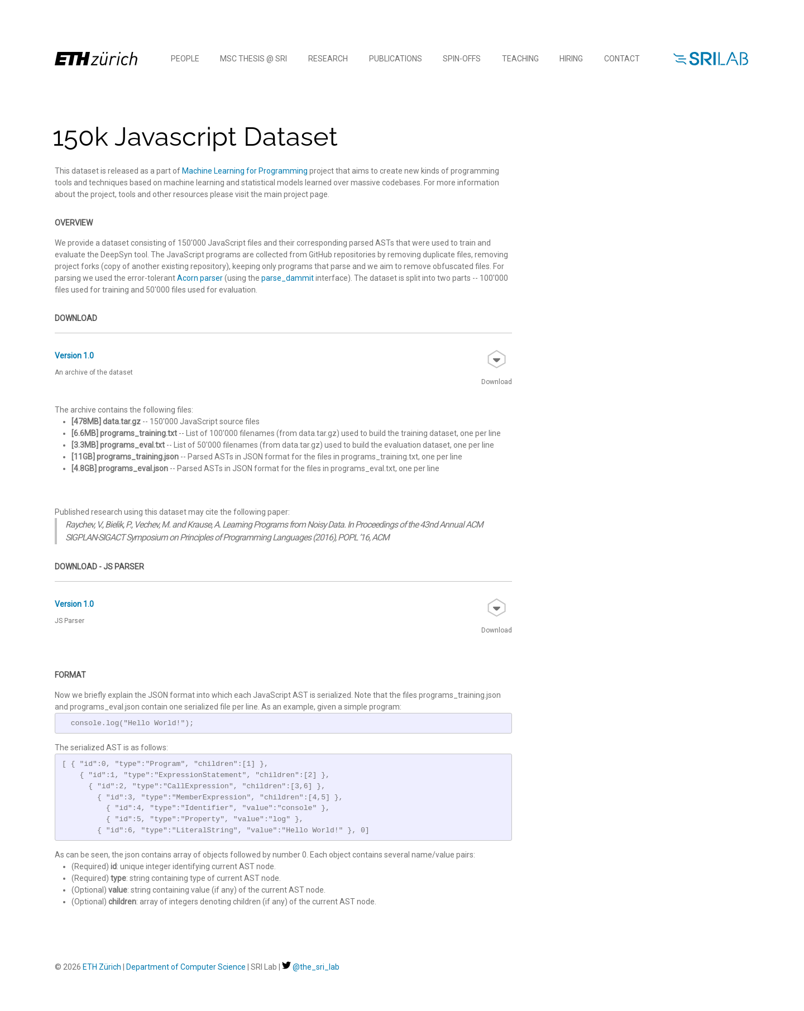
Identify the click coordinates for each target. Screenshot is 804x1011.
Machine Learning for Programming (245, 170)
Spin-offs (462, 58)
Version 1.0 (74, 355)
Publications (395, 58)
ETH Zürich (102, 966)
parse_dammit (287, 278)
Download (496, 368)
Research (328, 58)
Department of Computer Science (186, 966)
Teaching (520, 58)
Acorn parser (200, 278)
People (185, 58)
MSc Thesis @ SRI (253, 58)
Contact (622, 58)
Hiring (571, 58)
